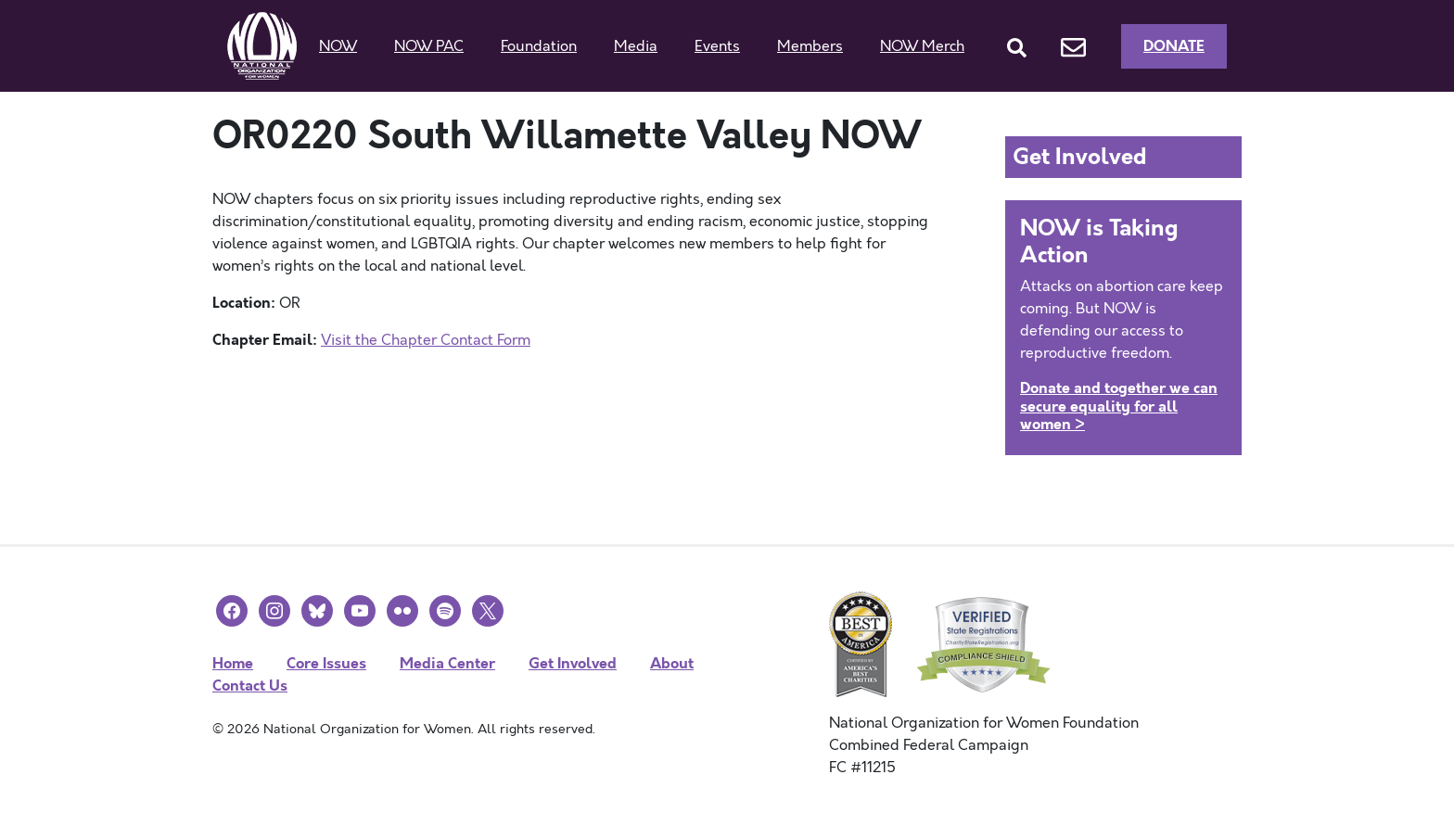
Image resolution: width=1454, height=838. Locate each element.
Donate (1174, 46)
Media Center (447, 663)
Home (232, 663)
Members (810, 46)
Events (717, 46)
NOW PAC (429, 46)
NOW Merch (922, 46)
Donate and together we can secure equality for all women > (1119, 405)
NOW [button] (338, 46)
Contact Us (249, 685)
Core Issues (326, 663)
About (672, 663)
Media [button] (635, 46)
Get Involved (573, 663)
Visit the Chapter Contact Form (425, 340)
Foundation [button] (539, 46)
